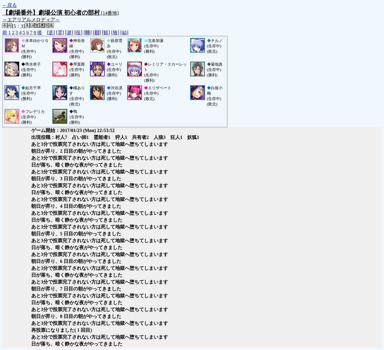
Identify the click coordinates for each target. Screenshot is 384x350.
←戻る (9, 5)
